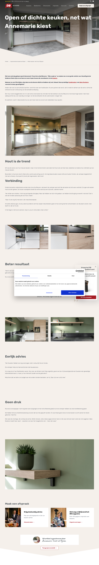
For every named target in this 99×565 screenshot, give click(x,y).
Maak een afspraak (85, 5)
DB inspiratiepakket (86, 297)
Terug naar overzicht (48, 548)
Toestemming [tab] (26, 275)
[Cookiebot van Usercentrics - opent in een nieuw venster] (77, 271)
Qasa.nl (27, 1)
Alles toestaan (72, 292)
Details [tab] (50, 275)
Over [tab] (73, 275)
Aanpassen (49, 292)
